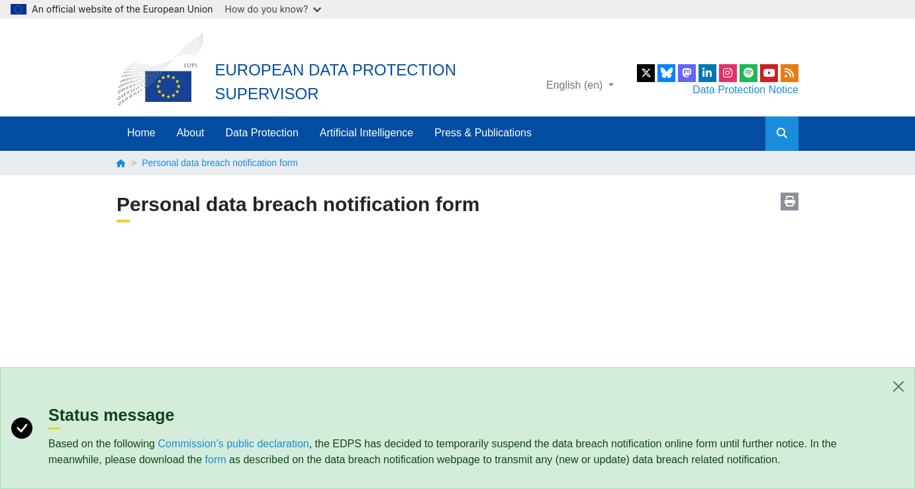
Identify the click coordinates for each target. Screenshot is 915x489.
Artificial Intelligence (366, 132)
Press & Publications (483, 132)
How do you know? (273, 9)
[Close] (898, 386)
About (191, 132)
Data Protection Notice (745, 89)
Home (141, 132)
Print (789, 201)
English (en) (576, 85)
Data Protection (262, 132)
